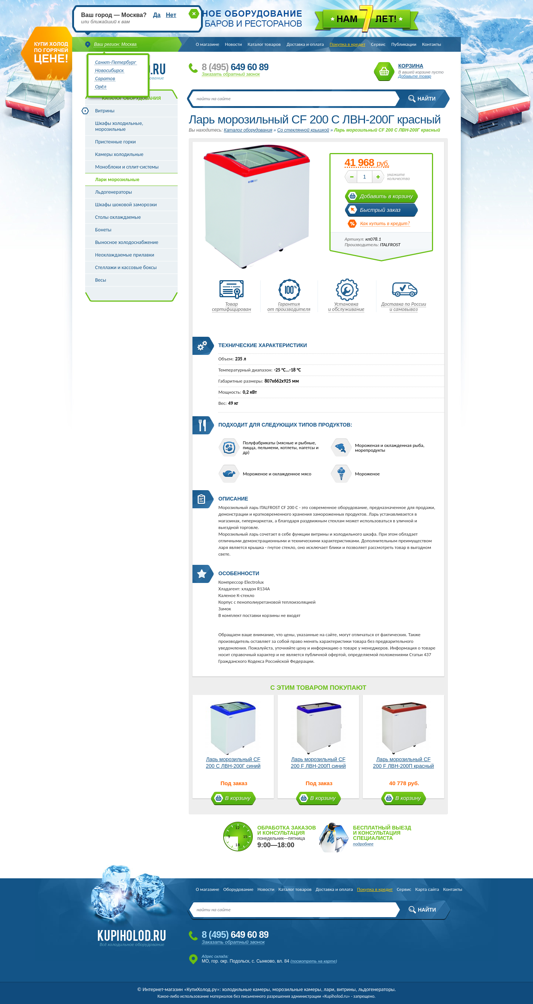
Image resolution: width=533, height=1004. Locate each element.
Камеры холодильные (119, 154)
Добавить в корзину (386, 196)
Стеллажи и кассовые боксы (126, 267)
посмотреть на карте (314, 961)
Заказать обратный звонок (231, 74)
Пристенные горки (115, 142)
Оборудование (238, 889)
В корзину (238, 798)
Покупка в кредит (347, 44)
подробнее (363, 844)
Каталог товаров (264, 44)
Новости (233, 44)
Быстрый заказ (380, 210)
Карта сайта (427, 889)
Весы (100, 280)
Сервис (378, 44)
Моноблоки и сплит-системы (127, 167)
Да (156, 15)
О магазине (207, 44)
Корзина (384, 71)
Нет (171, 15)
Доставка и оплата (305, 44)
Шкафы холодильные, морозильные (119, 126)
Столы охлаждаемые (118, 217)
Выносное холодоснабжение (126, 242)
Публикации (403, 44)
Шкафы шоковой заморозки (126, 204)
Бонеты (103, 230)
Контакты (431, 44)
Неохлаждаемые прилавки (124, 255)
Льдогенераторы (113, 192)
